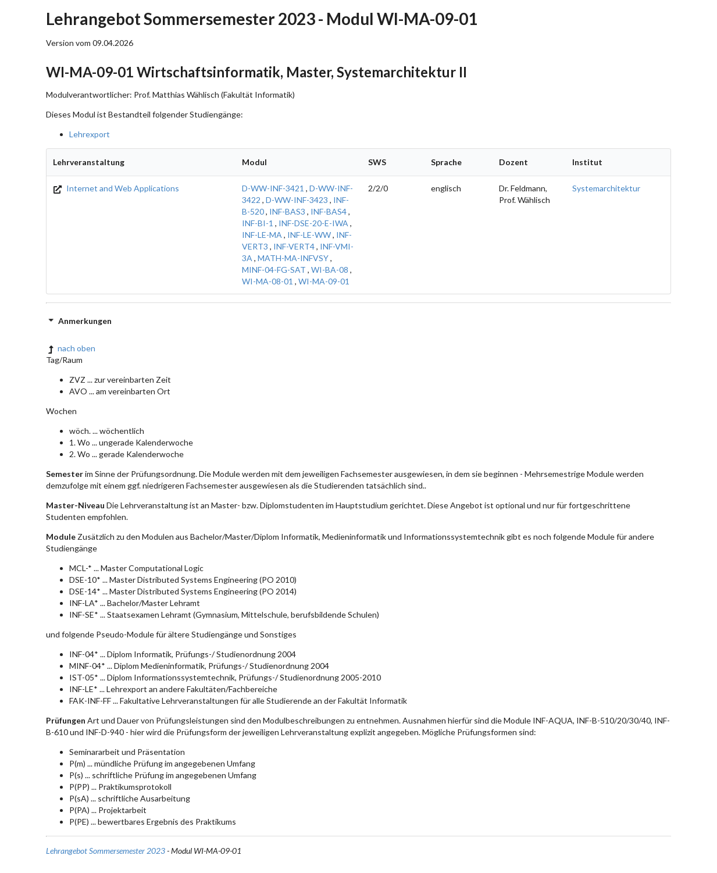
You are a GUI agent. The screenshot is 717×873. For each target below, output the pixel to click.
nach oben (70, 348)
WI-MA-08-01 (267, 281)
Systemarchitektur (606, 188)
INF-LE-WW (309, 235)
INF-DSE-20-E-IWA (313, 223)
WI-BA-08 (329, 270)
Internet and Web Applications (116, 188)
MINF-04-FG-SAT (274, 270)
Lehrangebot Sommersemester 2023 (105, 851)
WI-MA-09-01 (323, 281)
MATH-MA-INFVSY (293, 258)
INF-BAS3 (287, 211)
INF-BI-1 (257, 223)
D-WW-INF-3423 (297, 200)
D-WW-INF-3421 (273, 188)
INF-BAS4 (329, 211)
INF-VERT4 (294, 246)
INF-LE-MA (262, 235)
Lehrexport (89, 134)
